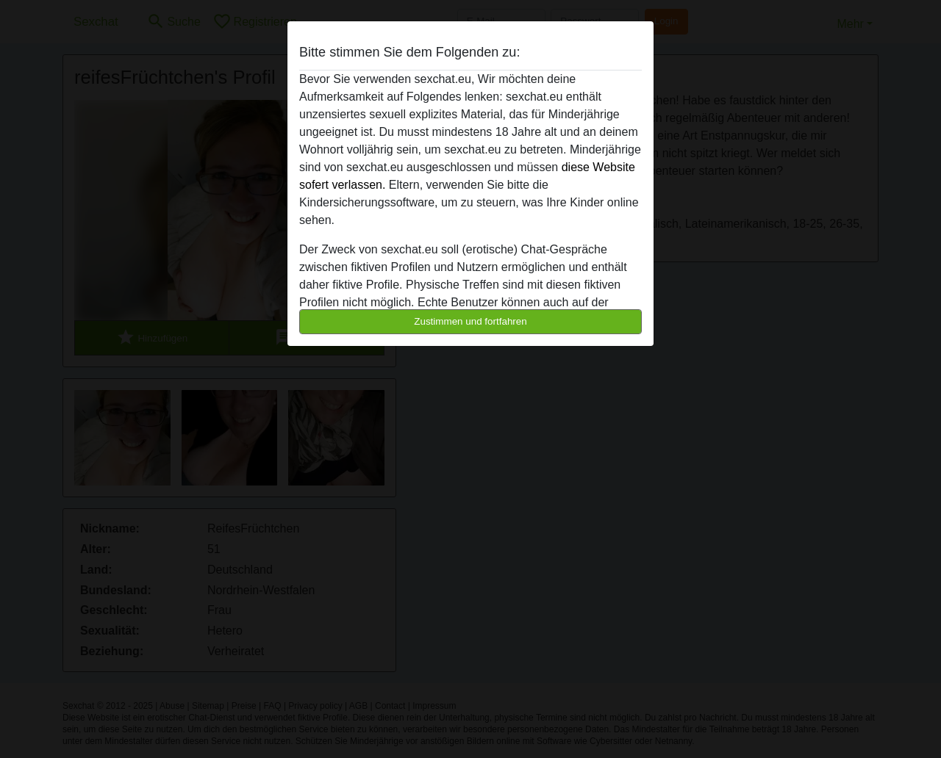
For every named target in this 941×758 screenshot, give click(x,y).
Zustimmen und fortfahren (470, 321)
